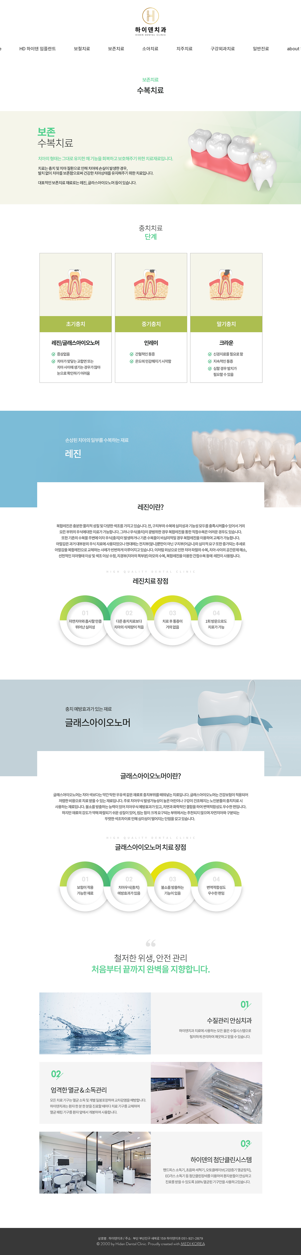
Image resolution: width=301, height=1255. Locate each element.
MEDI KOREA (193, 1244)
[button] (82, 48)
